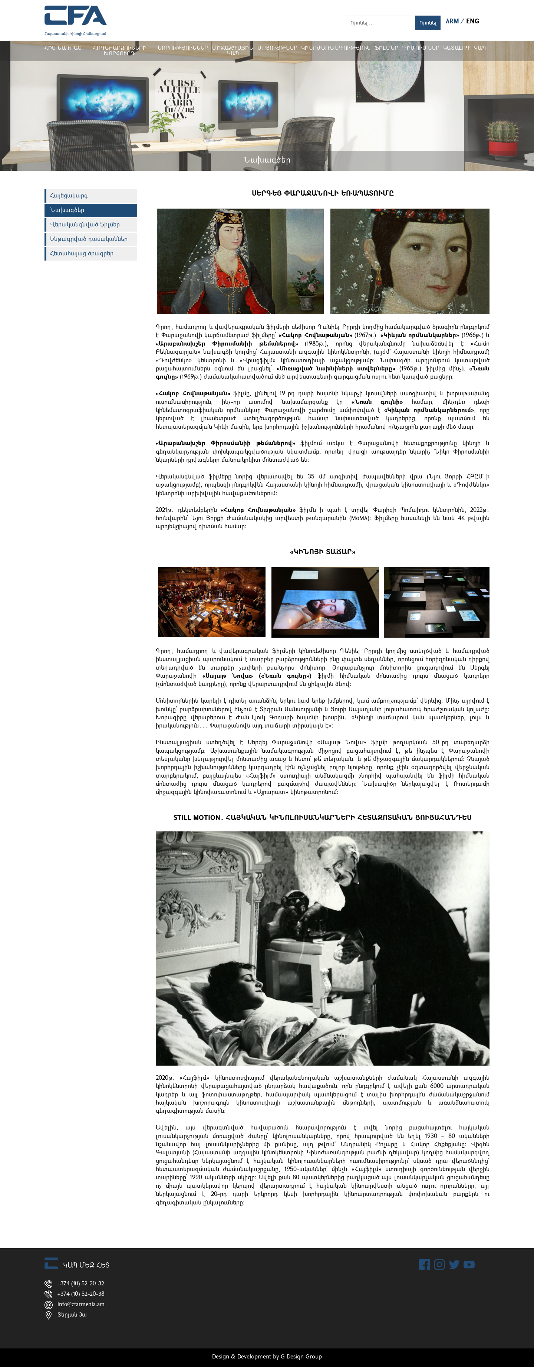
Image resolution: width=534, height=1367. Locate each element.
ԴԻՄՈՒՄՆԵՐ (420, 48)
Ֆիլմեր (386, 48)
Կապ (480, 48)
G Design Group (301, 1357)
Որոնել (427, 23)
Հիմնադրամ (63, 48)
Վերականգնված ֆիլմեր (85, 225)
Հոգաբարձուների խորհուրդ (119, 51)
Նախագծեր (67, 210)
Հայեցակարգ (69, 196)
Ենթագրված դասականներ (89, 239)
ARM (453, 21)
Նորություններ (182, 48)
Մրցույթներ (277, 48)
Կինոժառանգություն (336, 48)
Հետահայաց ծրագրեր (81, 254)
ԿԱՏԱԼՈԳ (456, 48)
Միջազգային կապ (232, 51)
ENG (472, 21)
